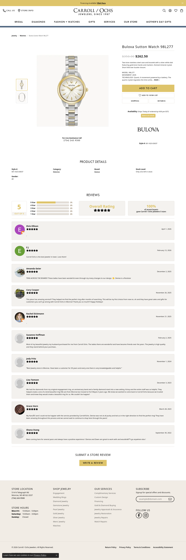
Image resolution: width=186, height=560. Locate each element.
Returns (162, 101)
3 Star (33, 208)
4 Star (33, 205)
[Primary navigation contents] (93, 22)
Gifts (91, 21)
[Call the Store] (18, 498)
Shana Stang (32, 429)
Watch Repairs (100, 521)
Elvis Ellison (32, 226)
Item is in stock (148, 115)
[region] (72, 90)
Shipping (135, 101)
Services (109, 21)
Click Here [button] (101, 3)
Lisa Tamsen (32, 379)
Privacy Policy (125, 547)
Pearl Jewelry (58, 509)
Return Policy (110, 547)
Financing (98, 501)
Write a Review (93, 462)
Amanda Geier (33, 268)
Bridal (19, 21)
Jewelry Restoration (102, 513)
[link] (9, 10)
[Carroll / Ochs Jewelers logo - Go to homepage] (93, 12)
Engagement (58, 493)
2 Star (33, 211)
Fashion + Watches (67, 21)
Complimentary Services (105, 493)
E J (27, 247)
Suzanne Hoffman (35, 334)
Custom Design (101, 497)
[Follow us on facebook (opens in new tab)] (139, 515)
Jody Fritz (31, 358)
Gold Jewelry (58, 513)
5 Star (33, 202)
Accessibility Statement (163, 547)
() (71, 202)
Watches (23, 36)
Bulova (97, 172)
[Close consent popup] (56, 555)
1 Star (33, 214)
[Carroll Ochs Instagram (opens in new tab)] (146, 515)
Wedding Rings (59, 497)
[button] (164, 10)
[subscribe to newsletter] (170, 499)
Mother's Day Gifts (158, 21)
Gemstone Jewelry (61, 505)
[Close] (182, 3)
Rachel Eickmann (35, 313)
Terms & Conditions (142, 547)
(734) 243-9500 (72, 140)
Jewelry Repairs (101, 517)
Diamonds (38, 21)
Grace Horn (32, 406)
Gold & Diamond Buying (105, 505)
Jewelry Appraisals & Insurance (107, 509)
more (157, 80)
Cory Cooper (32, 289)
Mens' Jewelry (59, 521)
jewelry (14, 36)
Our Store (130, 21)
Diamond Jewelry (60, 501)
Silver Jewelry (59, 517)
